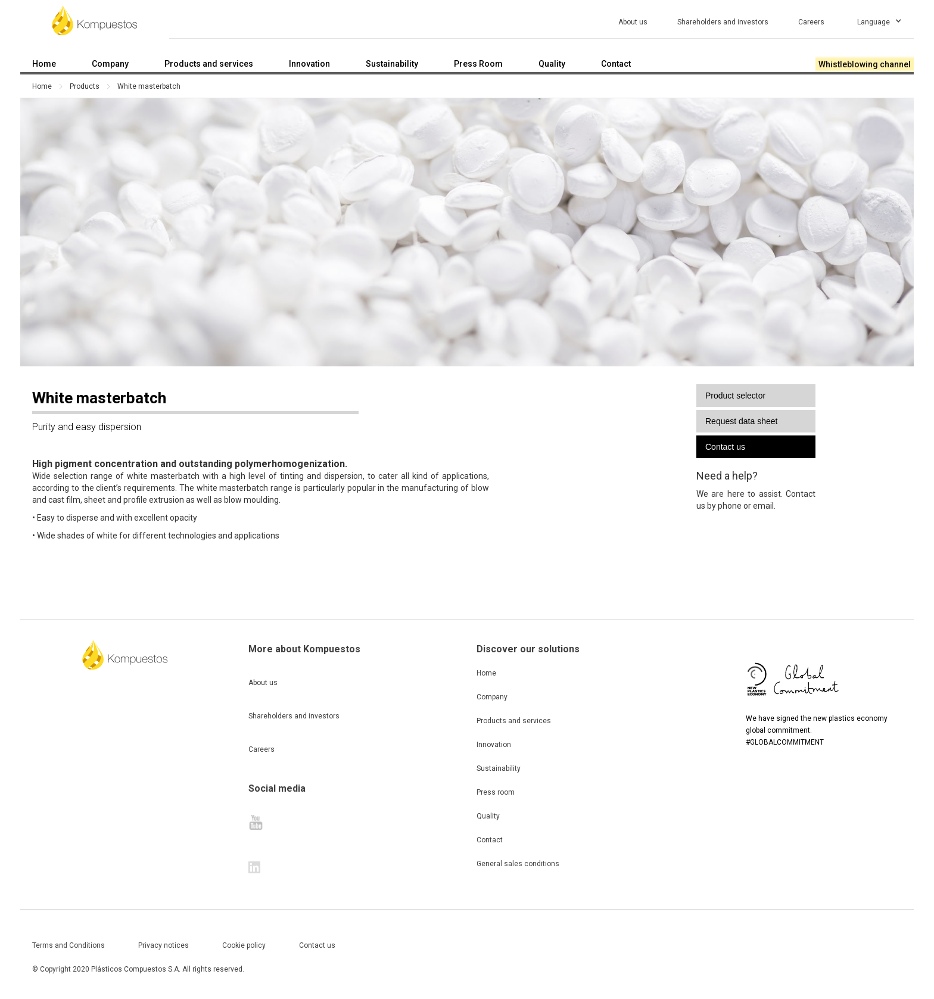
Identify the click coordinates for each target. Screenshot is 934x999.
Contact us (725, 447)
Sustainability (499, 768)
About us (263, 683)
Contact (490, 840)
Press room (496, 792)
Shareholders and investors (294, 716)
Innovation (494, 744)
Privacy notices (163, 945)
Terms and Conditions (68, 945)
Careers (261, 749)
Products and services (514, 721)
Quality (488, 816)
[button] (879, 20)
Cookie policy (244, 945)
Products (84, 86)
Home (42, 86)
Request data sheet (741, 421)
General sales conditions (518, 864)
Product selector (735, 395)
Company (492, 697)
